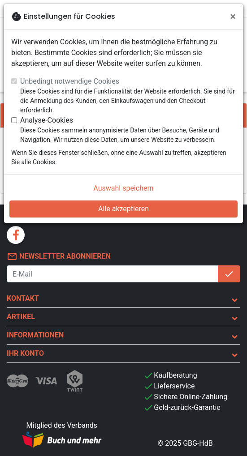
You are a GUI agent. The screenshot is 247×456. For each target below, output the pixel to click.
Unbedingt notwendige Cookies (69, 81)
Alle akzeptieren (123, 209)
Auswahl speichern (123, 188)
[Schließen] (233, 16)
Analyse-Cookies (46, 120)
